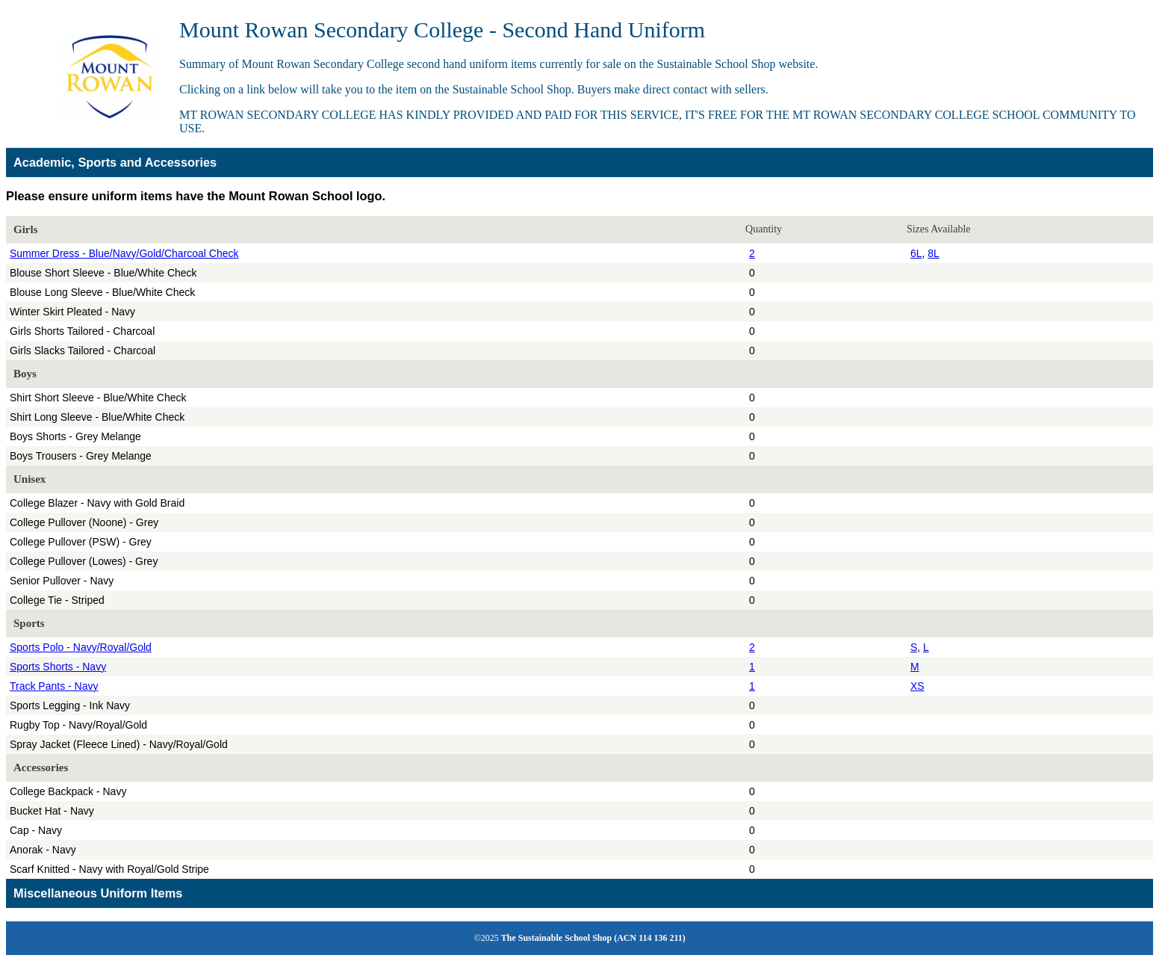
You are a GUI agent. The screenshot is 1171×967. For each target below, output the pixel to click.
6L (916, 253)
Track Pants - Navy (54, 686)
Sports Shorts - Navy (58, 667)
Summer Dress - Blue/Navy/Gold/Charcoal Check (124, 253)
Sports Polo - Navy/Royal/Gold (81, 647)
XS (917, 686)
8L (933, 253)
